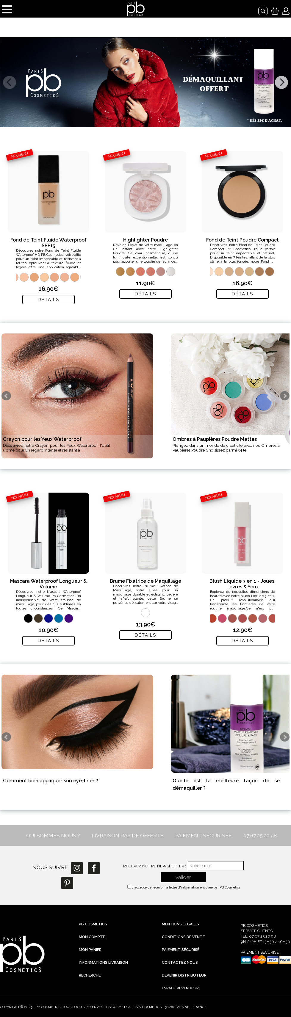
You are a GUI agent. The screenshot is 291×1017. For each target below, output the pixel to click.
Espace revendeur (180, 988)
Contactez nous (180, 962)
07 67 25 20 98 (260, 836)
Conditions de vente (183, 937)
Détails (48, 299)
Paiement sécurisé (180, 949)
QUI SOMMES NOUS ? (53, 836)
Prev (6, 396)
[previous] (9, 82)
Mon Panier (90, 949)
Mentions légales (180, 924)
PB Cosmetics (93, 924)
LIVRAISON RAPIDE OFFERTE (128, 836)
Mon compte (92, 937)
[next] (281, 82)
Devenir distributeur (184, 975)
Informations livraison (103, 962)
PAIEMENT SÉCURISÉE (203, 836)
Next (285, 396)
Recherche (90, 975)
